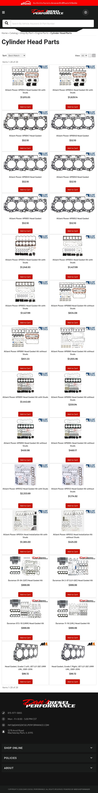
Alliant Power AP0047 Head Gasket (25, 135)
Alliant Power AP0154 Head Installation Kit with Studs (25, 535)
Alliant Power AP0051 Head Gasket (25, 218)
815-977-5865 (15, 712)
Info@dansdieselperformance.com (28, 725)
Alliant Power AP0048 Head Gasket (72, 135)
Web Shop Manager (82, 789)
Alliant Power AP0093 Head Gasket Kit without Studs (25, 444)
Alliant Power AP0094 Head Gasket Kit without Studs (72, 444)
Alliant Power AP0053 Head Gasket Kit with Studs (25, 261)
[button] (48, 23)
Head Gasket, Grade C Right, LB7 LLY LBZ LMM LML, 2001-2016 (73, 667)
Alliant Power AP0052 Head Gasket (73, 218)
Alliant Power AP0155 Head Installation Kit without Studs (72, 535)
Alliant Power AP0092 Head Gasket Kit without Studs (72, 398)
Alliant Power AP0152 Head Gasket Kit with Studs (25, 488)
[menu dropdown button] (3, 12)
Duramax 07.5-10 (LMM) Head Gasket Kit (25, 623)
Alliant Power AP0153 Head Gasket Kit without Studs (72, 490)
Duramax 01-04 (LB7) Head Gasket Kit (25, 580)
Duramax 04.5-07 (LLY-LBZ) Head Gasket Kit (73, 580)
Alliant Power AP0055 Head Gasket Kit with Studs (25, 306)
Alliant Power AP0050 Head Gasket (73, 177)
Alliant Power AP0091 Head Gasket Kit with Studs (25, 397)
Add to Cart (25, 107)
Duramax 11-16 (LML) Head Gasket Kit (73, 623)
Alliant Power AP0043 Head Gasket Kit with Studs (25, 91)
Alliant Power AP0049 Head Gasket (25, 177)
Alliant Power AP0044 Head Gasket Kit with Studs (73, 91)
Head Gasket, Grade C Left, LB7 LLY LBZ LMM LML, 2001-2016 (25, 667)
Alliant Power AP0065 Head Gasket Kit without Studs (72, 352)
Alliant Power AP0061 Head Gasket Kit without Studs (25, 352)
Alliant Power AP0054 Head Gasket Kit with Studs (73, 261)
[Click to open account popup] (85, 12)
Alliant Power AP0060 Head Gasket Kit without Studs (72, 306)
